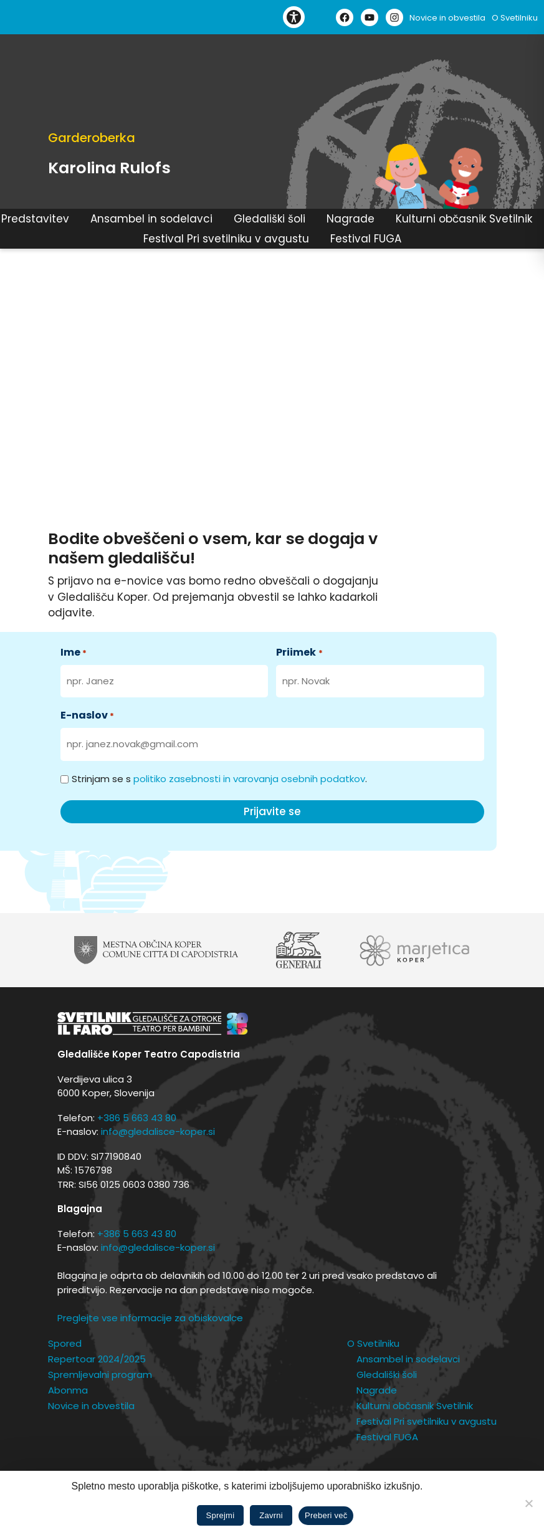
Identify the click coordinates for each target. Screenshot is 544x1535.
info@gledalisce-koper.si (158, 1131)
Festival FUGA (365, 239)
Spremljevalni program (100, 1374)
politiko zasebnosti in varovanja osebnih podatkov (249, 778)
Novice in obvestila (447, 18)
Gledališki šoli (269, 219)
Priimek (299, 652)
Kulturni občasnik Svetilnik (464, 219)
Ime (73, 652)
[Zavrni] (528, 1503)
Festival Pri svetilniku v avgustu (226, 239)
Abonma (68, 1390)
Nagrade (351, 219)
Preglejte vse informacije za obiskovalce (150, 1317)
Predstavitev (35, 219)
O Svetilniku (515, 18)
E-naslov (87, 715)
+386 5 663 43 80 (136, 1117)
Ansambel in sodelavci (151, 219)
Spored (65, 1343)
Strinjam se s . (219, 778)
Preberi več (326, 1515)
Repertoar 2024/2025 (97, 1358)
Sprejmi (220, 1515)
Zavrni (271, 1515)
